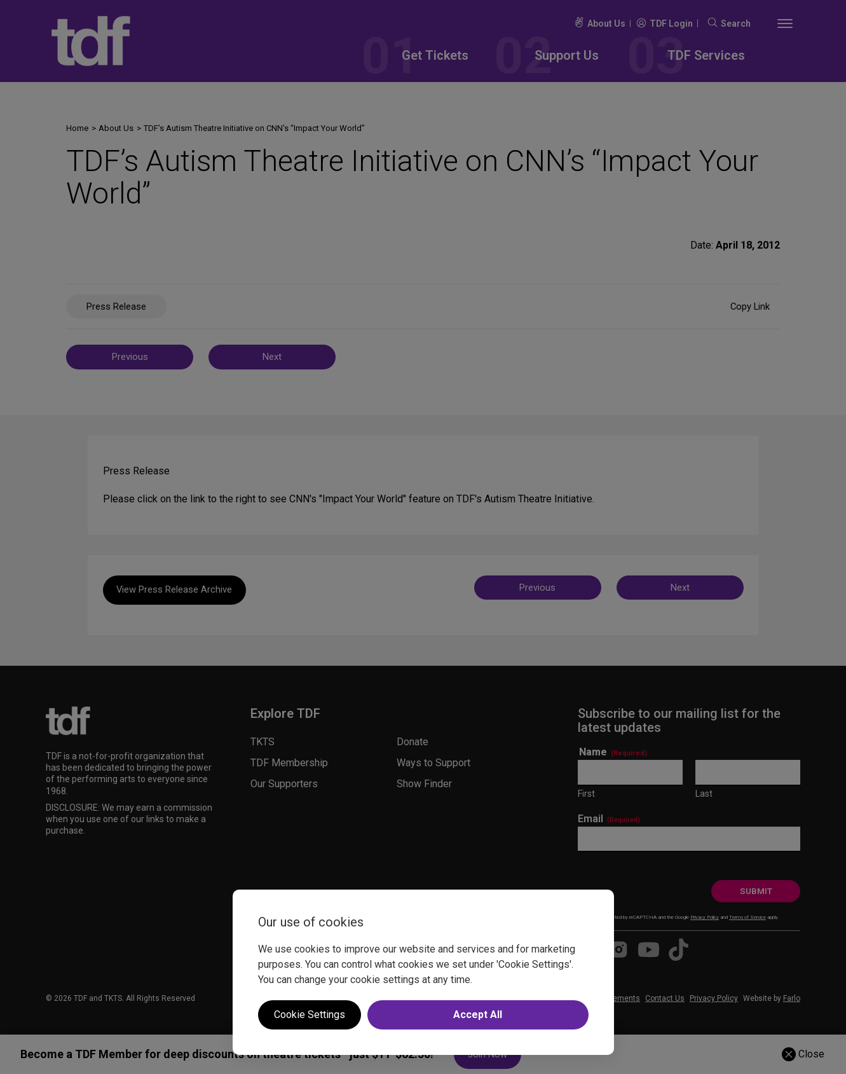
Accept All (477, 1015)
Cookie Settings (309, 1015)
